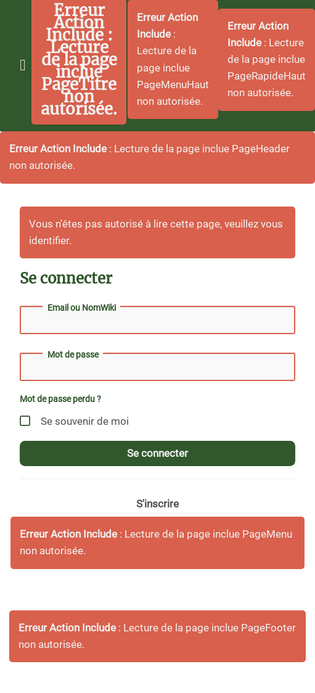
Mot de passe (73, 354)
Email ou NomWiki (81, 307)
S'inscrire (157, 504)
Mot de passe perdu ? (60, 399)
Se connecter (157, 453)
